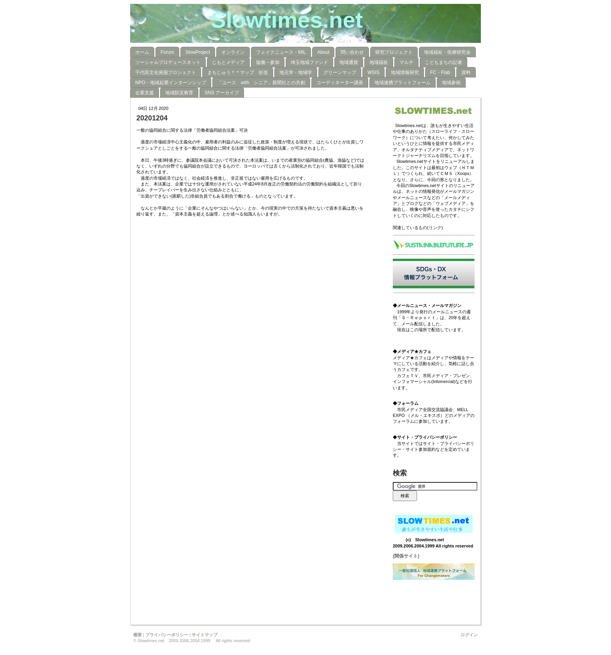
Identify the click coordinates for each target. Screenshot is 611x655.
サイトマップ (204, 634)
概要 (137, 634)
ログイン (469, 634)
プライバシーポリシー (166, 634)
